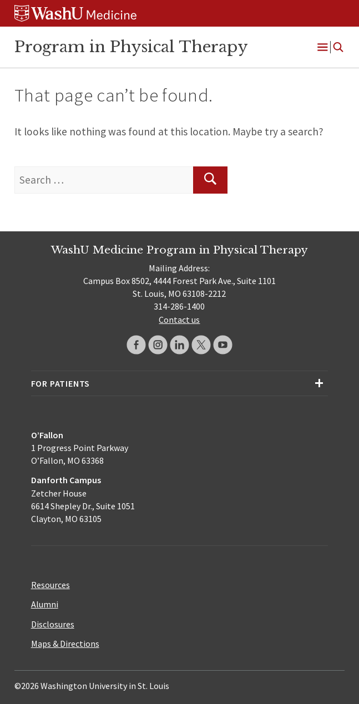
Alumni (44, 604)
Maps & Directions (65, 643)
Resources (50, 584)
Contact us (179, 319)
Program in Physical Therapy (130, 46)
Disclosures (52, 624)
